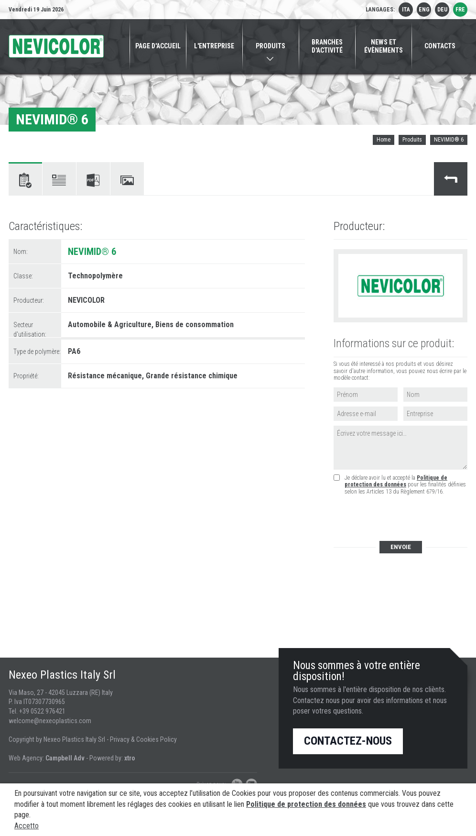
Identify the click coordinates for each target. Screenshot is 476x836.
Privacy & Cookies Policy (143, 739)
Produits (412, 139)
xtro (129, 758)
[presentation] (405, 519)
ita (406, 9)
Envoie (400, 546)
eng (424, 9)
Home (383, 139)
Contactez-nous (348, 741)
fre (460, 9)
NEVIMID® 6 (449, 139)
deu (442, 9)
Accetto (26, 825)
